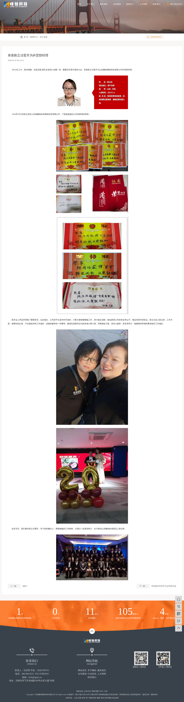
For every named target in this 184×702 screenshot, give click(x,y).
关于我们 (90, 4)
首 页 (26, 37)
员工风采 (44, 37)
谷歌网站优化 (124, 694)
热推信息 (79, 691)
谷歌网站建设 (104, 694)
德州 (94, 698)
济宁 (87, 698)
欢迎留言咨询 (156, 37)
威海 (98, 698)
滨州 (106, 698)
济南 (79, 698)
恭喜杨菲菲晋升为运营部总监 (163, 586)
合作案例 (117, 4)
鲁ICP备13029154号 (82, 694)
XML (106, 691)
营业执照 (115, 698)
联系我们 (156, 4)
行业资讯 (92, 674)
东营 (102, 698)
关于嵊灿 (92, 670)
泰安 (83, 698)
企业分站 (87, 691)
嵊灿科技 (154, 694)
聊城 (91, 698)
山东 (76, 698)
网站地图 (95, 691)
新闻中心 (130, 4)
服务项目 (104, 4)
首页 (79, 4)
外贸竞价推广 (114, 694)
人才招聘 (143, 4)
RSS (101, 691)
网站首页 (82, 670)
